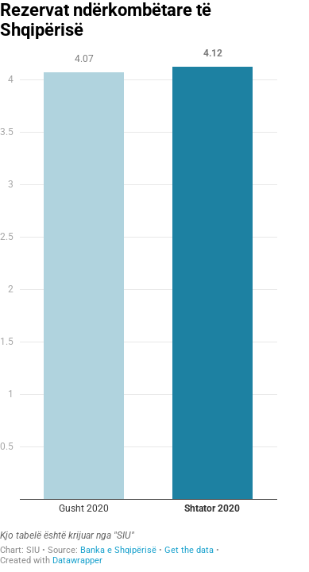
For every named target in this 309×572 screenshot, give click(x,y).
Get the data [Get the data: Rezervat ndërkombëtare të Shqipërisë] (189, 550)
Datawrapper (77, 560)
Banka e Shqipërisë (118, 550)
